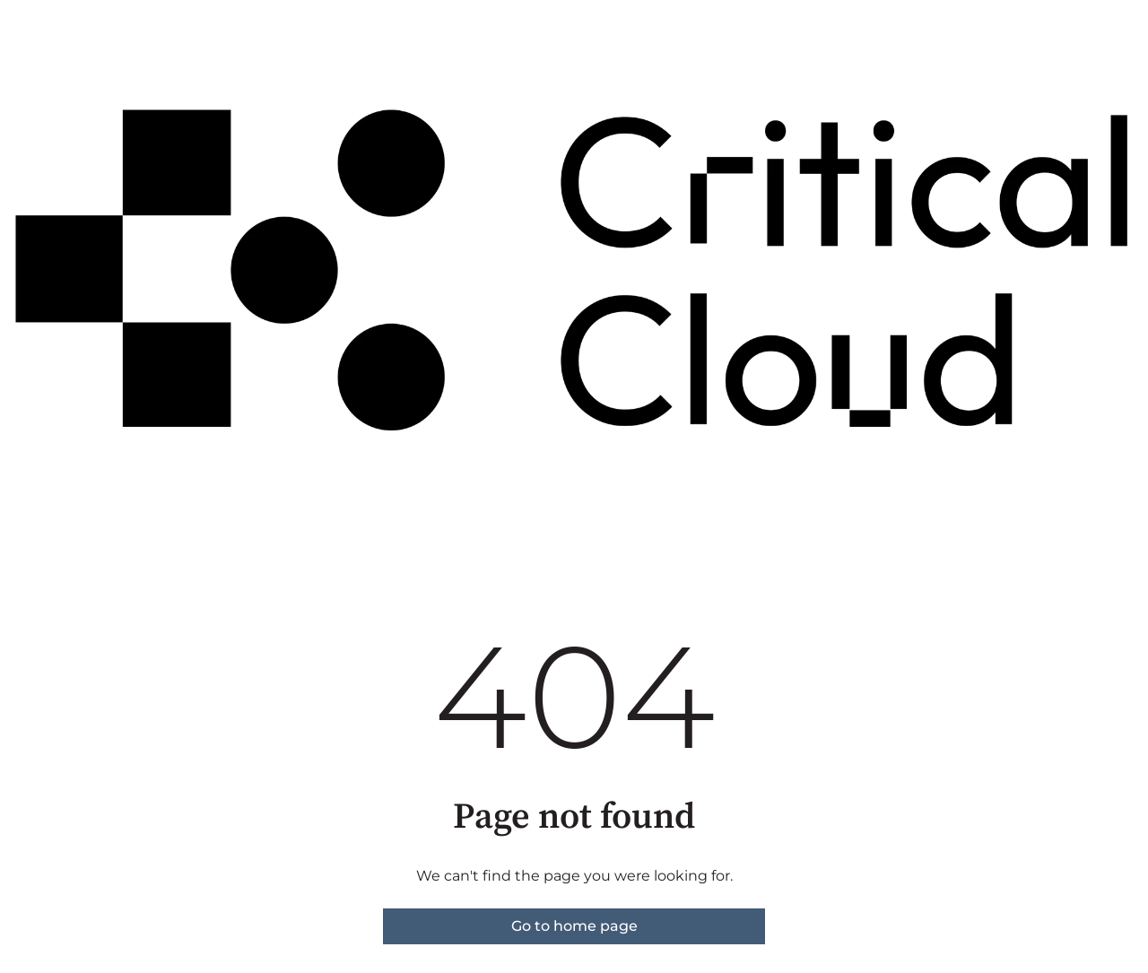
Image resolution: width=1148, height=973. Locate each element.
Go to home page (574, 925)
